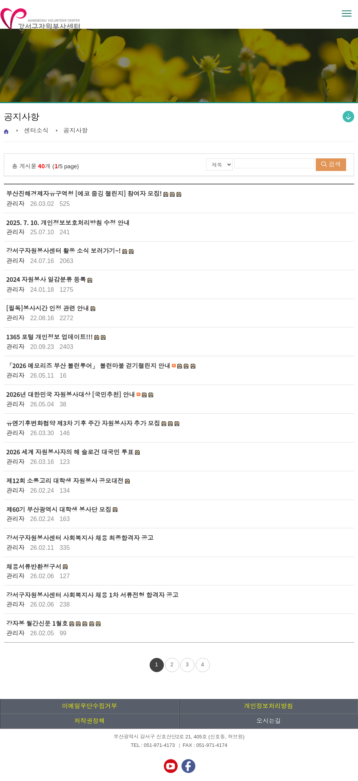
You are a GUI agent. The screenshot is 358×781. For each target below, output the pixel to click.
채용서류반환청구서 (34, 566)
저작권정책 (89, 721)
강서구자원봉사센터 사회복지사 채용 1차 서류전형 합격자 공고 (92, 594)
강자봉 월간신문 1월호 (37, 623)
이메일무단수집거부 (89, 706)
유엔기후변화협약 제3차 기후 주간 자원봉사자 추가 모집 (84, 422)
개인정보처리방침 (268, 706)
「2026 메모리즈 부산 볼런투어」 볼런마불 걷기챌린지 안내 (89, 365)
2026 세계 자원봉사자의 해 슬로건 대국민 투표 (70, 451)
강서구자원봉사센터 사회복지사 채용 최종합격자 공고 (79, 538)
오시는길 (268, 721)
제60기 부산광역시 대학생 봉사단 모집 (59, 509)
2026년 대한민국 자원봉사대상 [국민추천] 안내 (71, 394)
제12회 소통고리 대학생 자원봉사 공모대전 (65, 480)
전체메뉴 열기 (346, 13)
